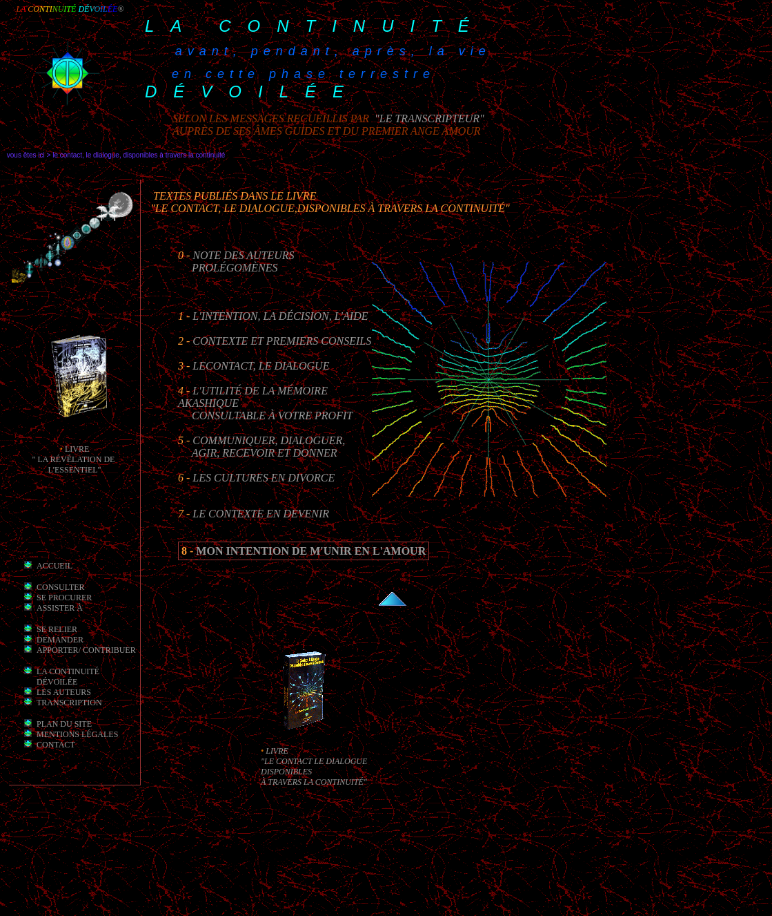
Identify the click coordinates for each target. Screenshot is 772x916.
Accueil (54, 566)
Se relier (57, 629)
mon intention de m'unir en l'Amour (311, 551)
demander (60, 640)
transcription (69, 702)
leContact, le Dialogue (260, 366)
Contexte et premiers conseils (281, 341)
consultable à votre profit (272, 415)
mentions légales (77, 734)
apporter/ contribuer (86, 650)
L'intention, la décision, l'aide (280, 316)
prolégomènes (234, 268)
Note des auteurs (243, 255)
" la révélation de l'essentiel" (74, 465)
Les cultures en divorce (263, 478)
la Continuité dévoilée (68, 677)
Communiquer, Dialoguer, (268, 440)
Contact (56, 745)
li (68, 449)
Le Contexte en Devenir (260, 513)
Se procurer (64, 597)
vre (80, 449)
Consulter (61, 587)
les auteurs (64, 692)
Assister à (60, 608)
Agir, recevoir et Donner (264, 453)
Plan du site (64, 724)
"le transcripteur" (428, 118)
